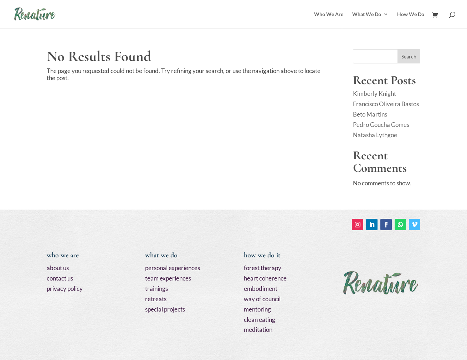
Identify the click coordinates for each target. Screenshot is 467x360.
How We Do (410, 14)
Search (408, 56)
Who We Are (328, 14)
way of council (262, 299)
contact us (60, 278)
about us (58, 268)
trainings (156, 288)
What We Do (366, 14)
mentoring (257, 309)
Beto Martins (370, 114)
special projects (165, 309)
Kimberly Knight (374, 93)
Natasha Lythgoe (375, 135)
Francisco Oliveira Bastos (386, 104)
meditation (258, 329)
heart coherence (265, 278)
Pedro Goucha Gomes (381, 124)
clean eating (259, 319)
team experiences (168, 278)
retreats (155, 299)
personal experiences (172, 268)
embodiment (260, 288)
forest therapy (262, 268)
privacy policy (65, 288)
